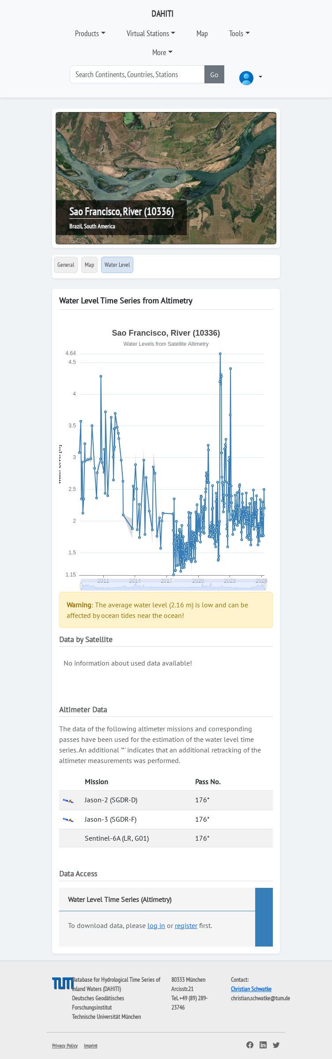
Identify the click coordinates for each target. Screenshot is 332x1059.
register (186, 925)
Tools (236, 33)
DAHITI (162, 13)
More (159, 52)
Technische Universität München (106, 1017)
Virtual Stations (148, 33)
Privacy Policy (65, 1045)
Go (214, 74)
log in (156, 925)
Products (87, 33)
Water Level (117, 265)
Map (202, 33)
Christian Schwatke (251, 989)
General (65, 265)
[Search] (137, 74)
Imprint (90, 1045)
